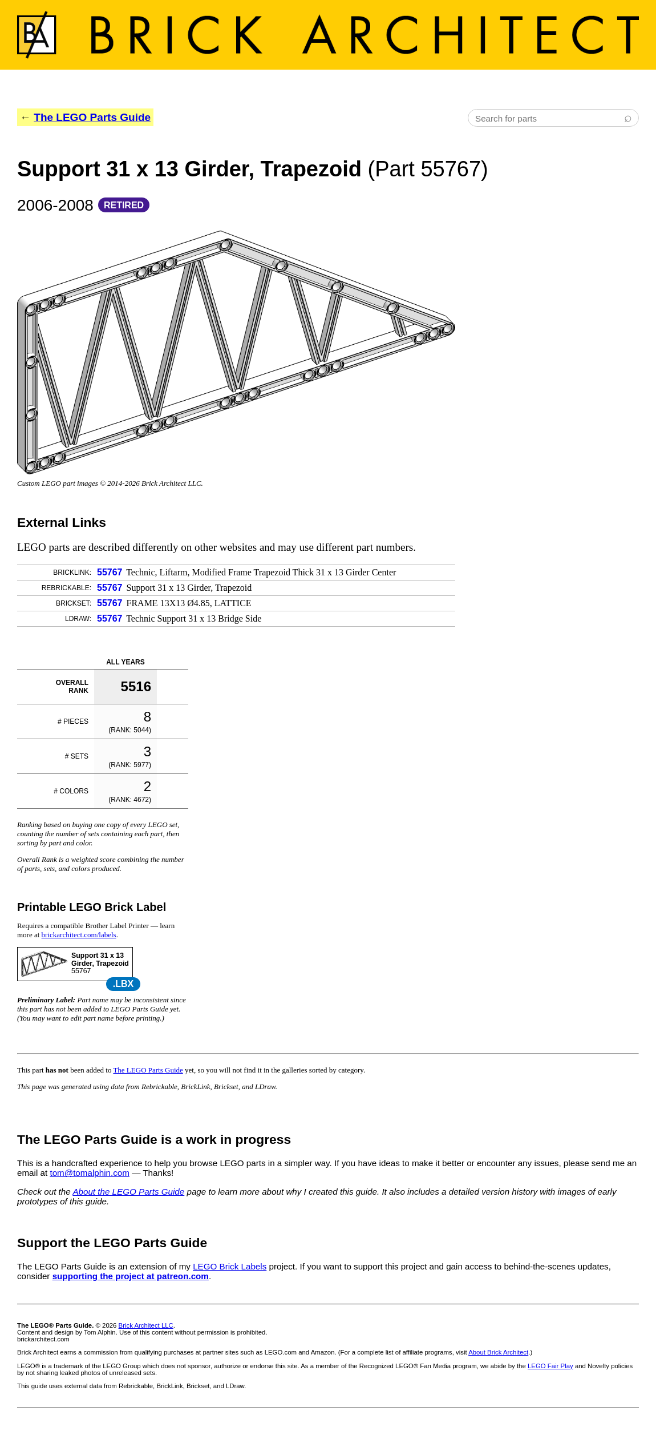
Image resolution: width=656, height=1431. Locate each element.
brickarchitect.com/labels (79, 934)
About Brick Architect (498, 1352)
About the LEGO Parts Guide (128, 1191)
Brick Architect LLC (146, 1325)
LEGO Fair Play (550, 1366)
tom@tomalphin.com (89, 1173)
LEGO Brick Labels (229, 1266)
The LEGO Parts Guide (92, 117)
